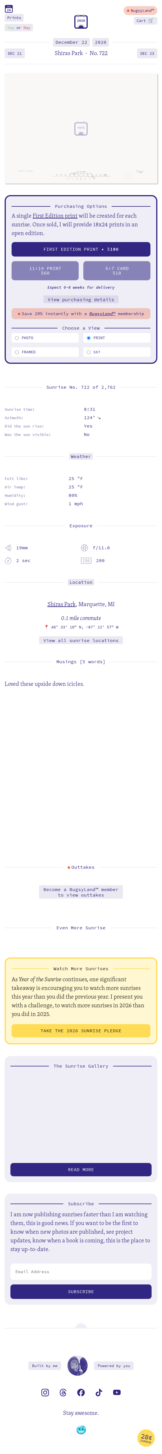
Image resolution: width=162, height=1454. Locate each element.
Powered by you (114, 1365)
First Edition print (55, 215)
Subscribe (81, 1291)
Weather (81, 456)
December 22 (71, 42)
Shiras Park (61, 604)
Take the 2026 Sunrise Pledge (81, 1030)
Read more (81, 1169)
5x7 (93, 352)
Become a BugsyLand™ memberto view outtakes (81, 892)
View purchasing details (81, 299)
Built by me (45, 1365)
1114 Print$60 (45, 270)
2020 (100, 42)
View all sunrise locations (81, 640)
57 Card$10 (117, 270)
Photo (24, 338)
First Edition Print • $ (81, 249)
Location (81, 582)
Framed (25, 352)
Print (96, 338)
